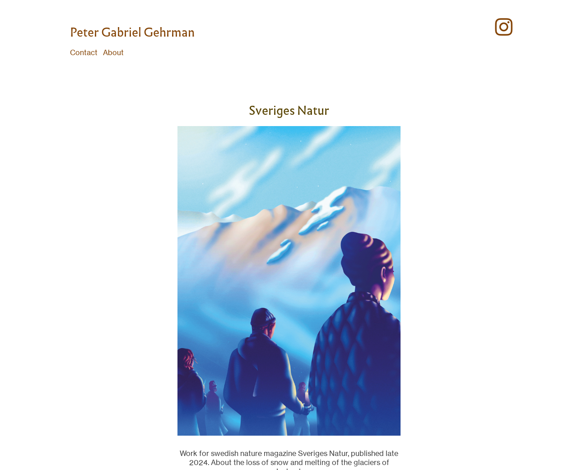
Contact (84, 52)
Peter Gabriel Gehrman (132, 32)
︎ (503, 27)
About (113, 52)
